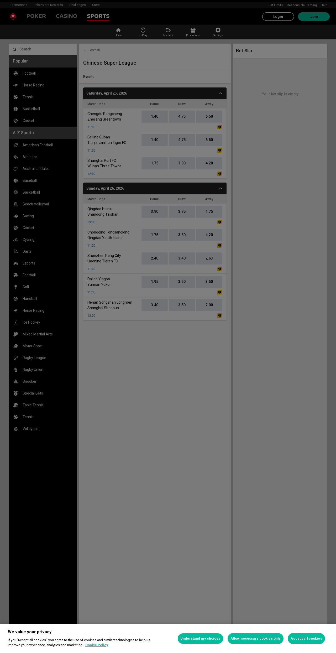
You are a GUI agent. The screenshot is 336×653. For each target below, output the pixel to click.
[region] (168, 638)
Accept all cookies (306, 638)
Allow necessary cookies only (255, 638)
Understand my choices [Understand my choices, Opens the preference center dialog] (200, 638)
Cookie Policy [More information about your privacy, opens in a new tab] (96, 645)
